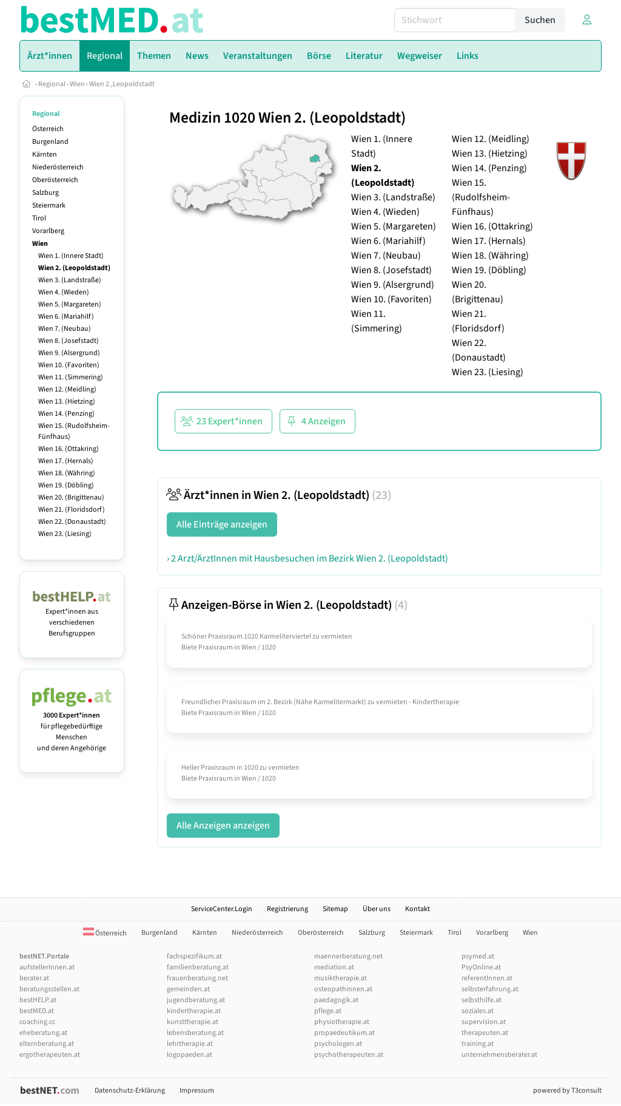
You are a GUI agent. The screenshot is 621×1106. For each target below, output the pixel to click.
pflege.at (327, 1011)
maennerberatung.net (348, 956)
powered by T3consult (567, 1090)
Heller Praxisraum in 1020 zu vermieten (240, 767)
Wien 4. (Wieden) (63, 292)
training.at (478, 1044)
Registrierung (287, 909)
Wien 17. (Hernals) (65, 461)
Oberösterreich (55, 180)
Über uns (377, 909)
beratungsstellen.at (49, 989)
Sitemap (335, 909)
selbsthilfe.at (482, 1000)
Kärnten (44, 154)
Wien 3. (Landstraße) (69, 280)
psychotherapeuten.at (348, 1055)
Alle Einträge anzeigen (221, 524)
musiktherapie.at (340, 978)
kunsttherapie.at (192, 1022)
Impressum (197, 1090)
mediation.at (334, 967)
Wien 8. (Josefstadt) (68, 341)
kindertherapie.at (194, 1011)
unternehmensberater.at (499, 1055)
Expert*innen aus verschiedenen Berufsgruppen (72, 617)
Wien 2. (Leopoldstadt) (74, 268)
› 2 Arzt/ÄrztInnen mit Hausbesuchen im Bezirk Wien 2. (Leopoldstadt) (307, 558)
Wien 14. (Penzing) (66, 414)
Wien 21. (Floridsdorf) (71, 509)
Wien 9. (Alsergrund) (69, 353)
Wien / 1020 (258, 647)
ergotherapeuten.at (49, 1055)
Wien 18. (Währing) (66, 473)
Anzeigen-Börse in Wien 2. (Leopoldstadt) (287, 605)
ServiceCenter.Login (221, 909)
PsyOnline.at (481, 967)
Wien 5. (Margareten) (69, 304)
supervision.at (484, 1022)
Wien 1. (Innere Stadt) (71, 256)
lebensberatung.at (195, 1033)
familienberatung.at (198, 967)
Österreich (48, 129)
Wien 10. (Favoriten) (68, 365)
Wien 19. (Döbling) (66, 485)
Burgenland (50, 142)
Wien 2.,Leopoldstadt (122, 84)
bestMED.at (36, 1011)
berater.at (34, 978)
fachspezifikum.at (194, 956)
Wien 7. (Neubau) (64, 329)
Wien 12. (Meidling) (67, 389)
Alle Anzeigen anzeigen (223, 825)
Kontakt (417, 909)
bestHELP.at (37, 1000)
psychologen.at (338, 1044)
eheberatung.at (43, 1033)
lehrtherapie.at (190, 1044)
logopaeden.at (189, 1055)
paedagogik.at (336, 1000)
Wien (77, 84)
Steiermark (48, 205)
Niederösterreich (58, 167)
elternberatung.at (46, 1044)
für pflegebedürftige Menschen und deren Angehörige (72, 726)
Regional (51, 84)
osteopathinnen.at (343, 989)
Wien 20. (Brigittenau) (71, 497)
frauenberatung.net (197, 978)
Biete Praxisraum (207, 647)
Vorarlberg (48, 231)
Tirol (39, 218)
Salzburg (45, 193)
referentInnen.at (487, 978)
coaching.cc (37, 1022)
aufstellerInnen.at (47, 967)
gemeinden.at (188, 989)
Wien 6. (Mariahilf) (66, 316)
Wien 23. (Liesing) (65, 534)
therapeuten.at (485, 1033)
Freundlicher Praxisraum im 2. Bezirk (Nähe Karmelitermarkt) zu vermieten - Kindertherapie (320, 702)
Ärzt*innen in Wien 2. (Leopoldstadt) (279, 495)
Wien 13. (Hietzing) (66, 401)
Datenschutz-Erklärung (130, 1090)
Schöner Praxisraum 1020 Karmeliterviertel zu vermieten (266, 636)
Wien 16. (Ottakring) (68, 449)
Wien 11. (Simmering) (70, 377)
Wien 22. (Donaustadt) (72, 522)
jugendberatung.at (196, 1000)
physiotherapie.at (341, 1022)
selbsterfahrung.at (490, 989)
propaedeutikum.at (344, 1033)
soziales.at (478, 1011)
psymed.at (478, 956)
